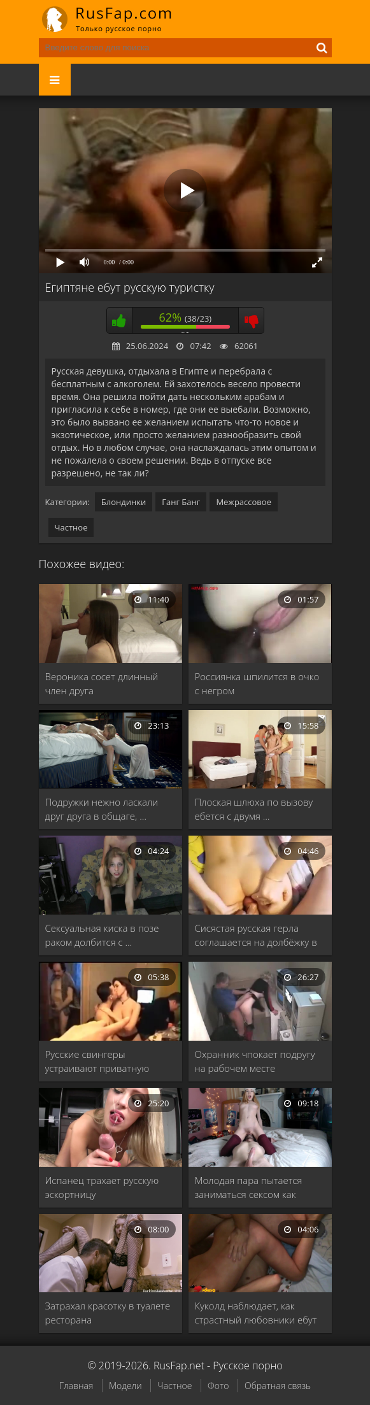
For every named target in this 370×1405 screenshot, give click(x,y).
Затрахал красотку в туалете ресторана (108, 1312)
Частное (71, 527)
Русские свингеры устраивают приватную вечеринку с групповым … (103, 1061)
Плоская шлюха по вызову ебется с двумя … (254, 808)
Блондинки (123, 502)
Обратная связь (278, 1386)
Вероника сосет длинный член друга (102, 683)
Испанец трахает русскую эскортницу (102, 1187)
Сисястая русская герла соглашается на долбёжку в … (256, 935)
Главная (76, 1386)
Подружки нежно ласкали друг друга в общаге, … (102, 808)
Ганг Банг (181, 502)
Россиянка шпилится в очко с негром (257, 683)
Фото (218, 1386)
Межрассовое (243, 502)
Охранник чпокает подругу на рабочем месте (255, 1061)
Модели (125, 1386)
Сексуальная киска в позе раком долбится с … (102, 935)
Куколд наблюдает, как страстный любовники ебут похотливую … (256, 1313)
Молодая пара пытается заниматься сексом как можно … (248, 1187)
